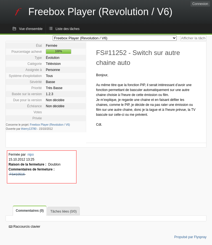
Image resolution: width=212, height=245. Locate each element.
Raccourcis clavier (24, 227)
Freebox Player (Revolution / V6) (50, 124)
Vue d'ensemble (31, 29)
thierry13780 (29, 128)
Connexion (200, 4)
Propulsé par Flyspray (190, 237)
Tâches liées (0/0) (63, 211)
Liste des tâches (67, 29)
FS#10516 (17, 174)
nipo (31, 154)
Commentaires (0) (30, 211)
